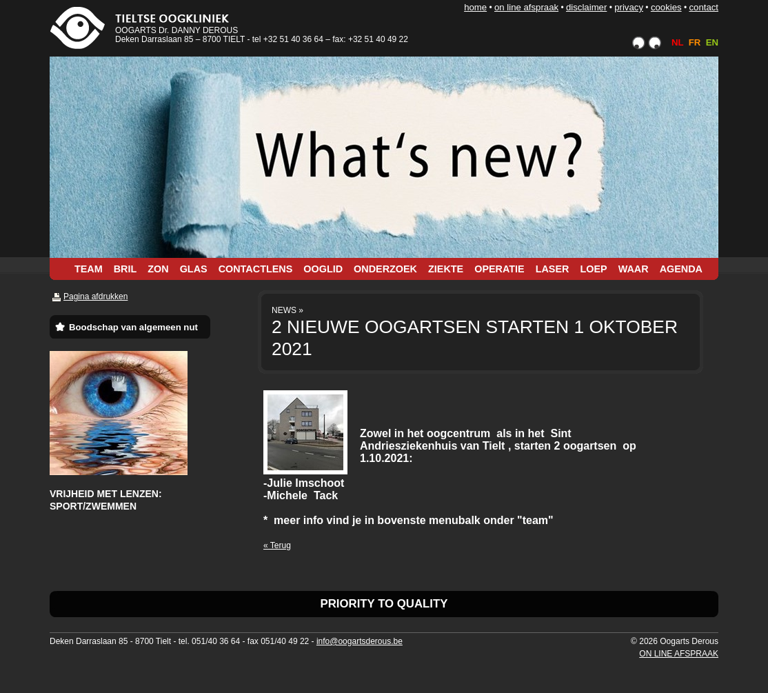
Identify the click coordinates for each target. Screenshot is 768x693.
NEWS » (287, 310)
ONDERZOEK (385, 268)
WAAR (633, 268)
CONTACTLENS (256, 268)
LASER (552, 268)
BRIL (125, 268)
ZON (158, 268)
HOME (475, 7)
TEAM (88, 268)
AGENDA (681, 268)
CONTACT (703, 7)
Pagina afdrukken (95, 296)
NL (677, 42)
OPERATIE (499, 268)
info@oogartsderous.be (359, 641)
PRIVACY (628, 7)
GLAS (194, 268)
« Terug (277, 545)
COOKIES (666, 7)
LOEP (593, 268)
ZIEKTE (445, 268)
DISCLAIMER (586, 7)
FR (695, 42)
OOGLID (323, 268)
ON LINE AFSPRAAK (526, 7)
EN (712, 42)
